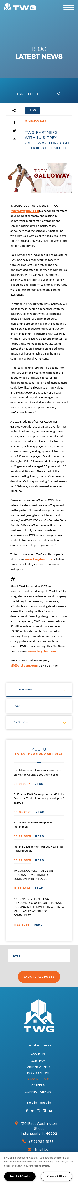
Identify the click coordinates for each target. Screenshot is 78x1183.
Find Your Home (38, 1073)
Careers (38, 1085)
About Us (38, 1054)
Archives (21, 722)
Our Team (38, 1060)
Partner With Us (38, 1066)
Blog (32, 110)
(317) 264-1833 (41, 1142)
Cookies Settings (56, 1176)
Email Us (41, 1149)
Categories (23, 689)
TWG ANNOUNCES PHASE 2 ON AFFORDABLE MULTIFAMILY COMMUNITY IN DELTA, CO (33, 875)
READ (39, 784)
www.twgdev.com (25, 211)
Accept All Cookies (20, 1176)
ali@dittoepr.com (24, 665)
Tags (18, 705)
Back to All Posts (39, 976)
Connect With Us (38, 1091)
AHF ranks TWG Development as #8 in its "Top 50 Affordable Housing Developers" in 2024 (39, 798)
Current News (38, 1079)
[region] (39, 1167)
